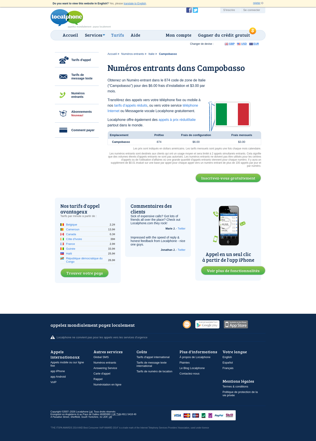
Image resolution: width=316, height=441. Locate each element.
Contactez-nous (189, 373)
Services (93, 35)
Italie (151, 54)
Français (228, 368)
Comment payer (83, 130)
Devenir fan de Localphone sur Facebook (189, 10)
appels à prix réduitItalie (177, 120)
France (70, 244)
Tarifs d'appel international (153, 357)
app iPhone (57, 371)
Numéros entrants (78, 95)
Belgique (71, 224)
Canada (71, 234)
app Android (58, 376)
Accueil (70, 35)
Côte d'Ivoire (74, 239)
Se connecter (251, 10)
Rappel (97, 379)
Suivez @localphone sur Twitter (195, 10)
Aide (135, 35)
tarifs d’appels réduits (130, 105)
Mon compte (178, 35)
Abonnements (81, 113)
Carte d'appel (101, 373)
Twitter (181, 228)
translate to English (135, 3)
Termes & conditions (235, 386)
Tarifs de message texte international (151, 364)
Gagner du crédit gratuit (224, 35)
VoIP (53, 382)
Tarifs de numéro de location (154, 371)
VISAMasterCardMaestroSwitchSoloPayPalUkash (209, 415)
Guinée (70, 248)
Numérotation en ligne (107, 384)
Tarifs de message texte (82, 76)
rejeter (256, 3)
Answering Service (105, 368)
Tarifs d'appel (81, 60)
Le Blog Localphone (192, 368)
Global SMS (101, 357)
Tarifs (117, 35)
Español (228, 362)
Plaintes (185, 362)
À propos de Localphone (195, 357)
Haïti (69, 253)
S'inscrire (229, 10)
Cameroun (72, 229)
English (227, 357)
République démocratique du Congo (84, 260)
